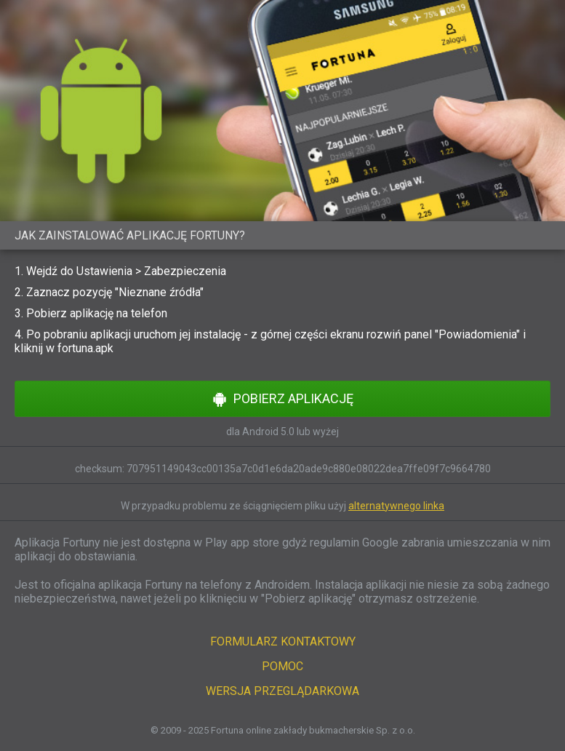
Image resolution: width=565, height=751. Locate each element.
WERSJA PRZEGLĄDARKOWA (282, 691)
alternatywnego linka (396, 506)
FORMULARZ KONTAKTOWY (283, 641)
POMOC (282, 666)
